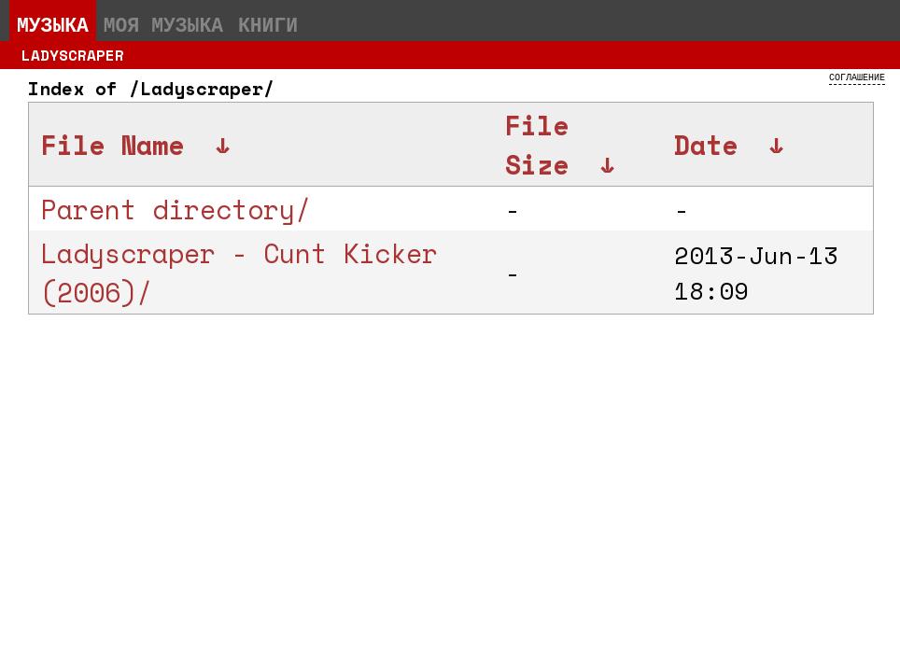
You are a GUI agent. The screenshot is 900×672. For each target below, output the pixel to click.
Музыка (53, 24)
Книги (268, 24)
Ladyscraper (72, 55)
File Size (537, 144)
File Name (112, 144)
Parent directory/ (176, 209)
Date (706, 144)
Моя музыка (163, 24)
